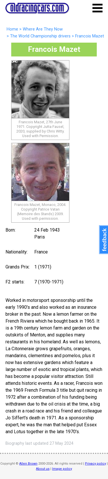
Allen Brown (28, 463)
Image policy (62, 469)
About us (43, 469)
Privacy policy (95, 463)
